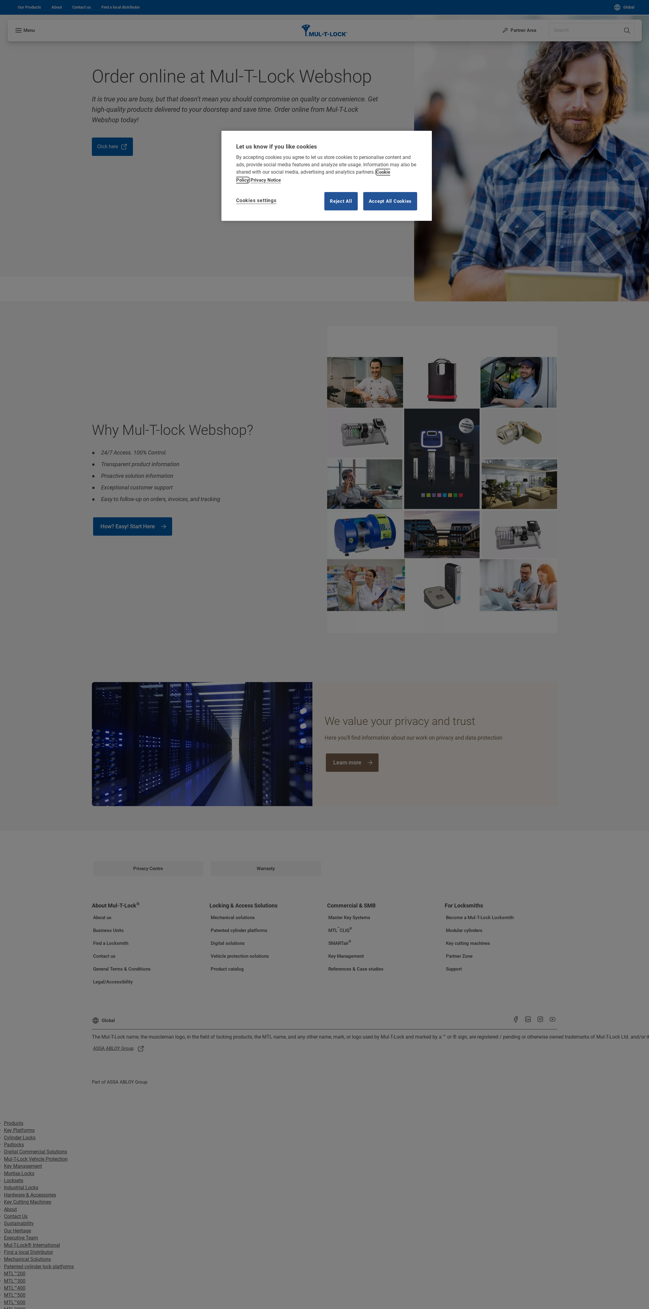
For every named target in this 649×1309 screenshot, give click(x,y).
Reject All (341, 201)
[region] (326, 176)
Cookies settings (256, 200)
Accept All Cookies (390, 201)
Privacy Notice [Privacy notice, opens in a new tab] (266, 180)
